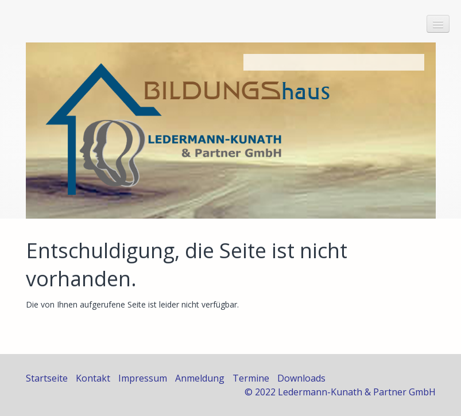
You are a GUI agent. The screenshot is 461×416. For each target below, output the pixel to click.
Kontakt (93, 378)
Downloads (301, 378)
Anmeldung (199, 378)
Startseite (47, 378)
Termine (251, 378)
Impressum (142, 378)
